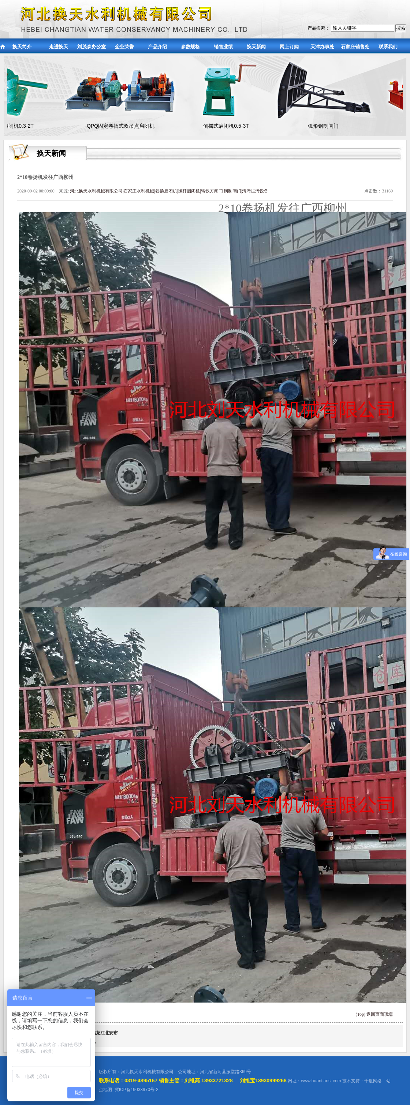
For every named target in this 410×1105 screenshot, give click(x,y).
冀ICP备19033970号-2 (137, 1089)
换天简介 (21, 46)
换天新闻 (256, 46)
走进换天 (58, 46)
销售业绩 (223, 46)
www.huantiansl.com (321, 1080)
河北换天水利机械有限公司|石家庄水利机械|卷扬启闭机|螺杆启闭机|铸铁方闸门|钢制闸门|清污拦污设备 (169, 191)
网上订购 (289, 46)
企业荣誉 (124, 46)
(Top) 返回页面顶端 (374, 1014)
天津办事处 (322, 46)
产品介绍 (157, 46)
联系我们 (388, 46)
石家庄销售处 (355, 46)
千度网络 (373, 1080)
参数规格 (190, 46)
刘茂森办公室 (91, 46)
